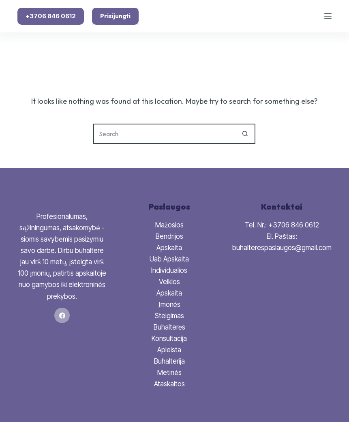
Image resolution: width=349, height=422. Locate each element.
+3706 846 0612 (51, 16)
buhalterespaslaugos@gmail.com (282, 248)
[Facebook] (62, 315)
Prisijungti (115, 16)
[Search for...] (164, 134)
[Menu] (328, 16)
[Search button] (245, 134)
